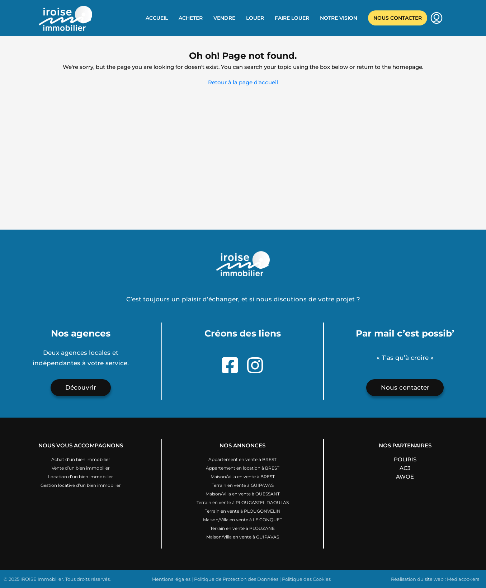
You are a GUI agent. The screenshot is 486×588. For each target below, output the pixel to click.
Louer (255, 18)
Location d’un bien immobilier (80, 476)
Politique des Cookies (306, 579)
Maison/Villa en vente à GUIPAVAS (242, 537)
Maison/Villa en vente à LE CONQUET (242, 519)
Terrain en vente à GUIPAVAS (243, 485)
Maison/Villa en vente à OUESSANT (243, 494)
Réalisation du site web (417, 579)
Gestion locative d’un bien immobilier (81, 485)
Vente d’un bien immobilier (81, 468)
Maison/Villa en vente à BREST (243, 476)
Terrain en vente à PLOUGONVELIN (242, 511)
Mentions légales (171, 579)
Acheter (191, 18)
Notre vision (338, 18)
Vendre (224, 18)
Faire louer (292, 18)
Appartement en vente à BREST (242, 459)
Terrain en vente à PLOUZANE (242, 528)
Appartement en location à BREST (242, 468)
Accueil (157, 18)
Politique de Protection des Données (236, 579)
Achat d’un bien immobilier (80, 459)
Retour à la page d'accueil (243, 82)
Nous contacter (397, 18)
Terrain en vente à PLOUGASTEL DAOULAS (243, 502)
